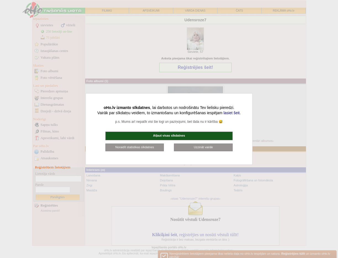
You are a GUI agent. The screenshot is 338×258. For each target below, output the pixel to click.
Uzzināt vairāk (203, 147)
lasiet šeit (232, 113)
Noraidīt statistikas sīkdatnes (134, 147)
